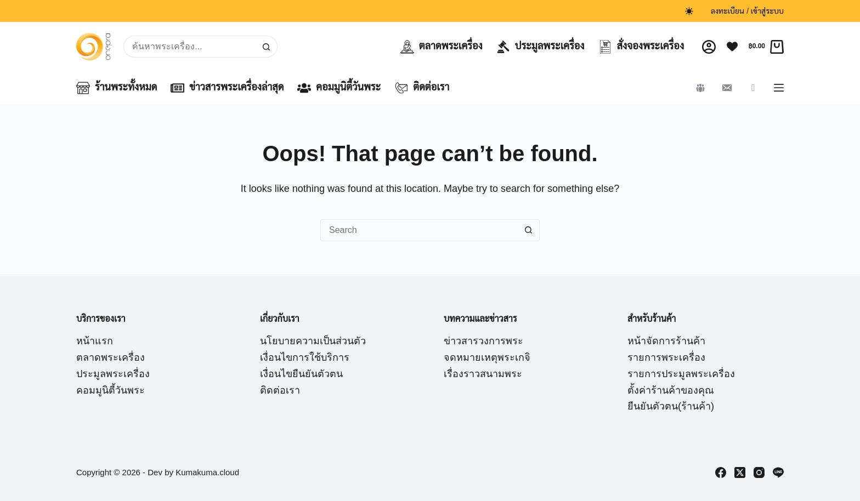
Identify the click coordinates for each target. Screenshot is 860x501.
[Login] (709, 47)
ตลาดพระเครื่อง (441, 47)
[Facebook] (720, 472)
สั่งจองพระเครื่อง (641, 47)
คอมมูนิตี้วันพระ (339, 88)
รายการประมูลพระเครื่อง (681, 373)
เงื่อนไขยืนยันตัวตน (301, 373)
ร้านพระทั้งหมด (116, 88)
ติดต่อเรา (421, 88)
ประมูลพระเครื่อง (540, 47)
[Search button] (267, 47)
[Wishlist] (732, 46)
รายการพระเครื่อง (666, 357)
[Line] (778, 472)
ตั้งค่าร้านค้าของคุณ (670, 390)
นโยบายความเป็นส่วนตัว (313, 340)
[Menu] (779, 88)
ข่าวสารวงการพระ (483, 340)
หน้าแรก (94, 340)
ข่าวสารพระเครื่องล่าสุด (227, 88)
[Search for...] (189, 47)
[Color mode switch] (689, 11)
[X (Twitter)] (739, 472)
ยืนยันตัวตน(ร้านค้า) (670, 406)
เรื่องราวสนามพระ (483, 373)
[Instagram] (759, 472)
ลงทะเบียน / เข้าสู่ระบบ (747, 11)
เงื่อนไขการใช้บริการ (304, 357)
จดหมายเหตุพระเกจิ (487, 357)
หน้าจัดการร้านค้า (666, 340)
